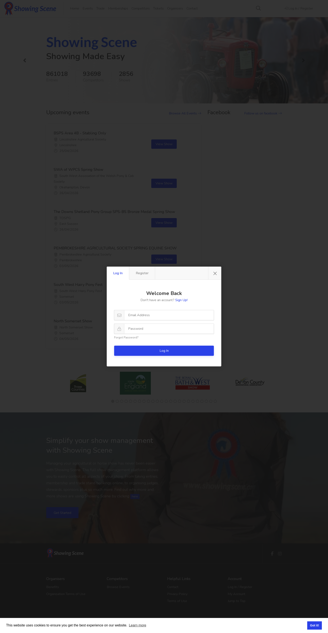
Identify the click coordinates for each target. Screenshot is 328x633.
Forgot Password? (126, 337)
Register (142, 273)
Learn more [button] (137, 625)
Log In (118, 273)
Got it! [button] (314, 625)
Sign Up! (181, 300)
